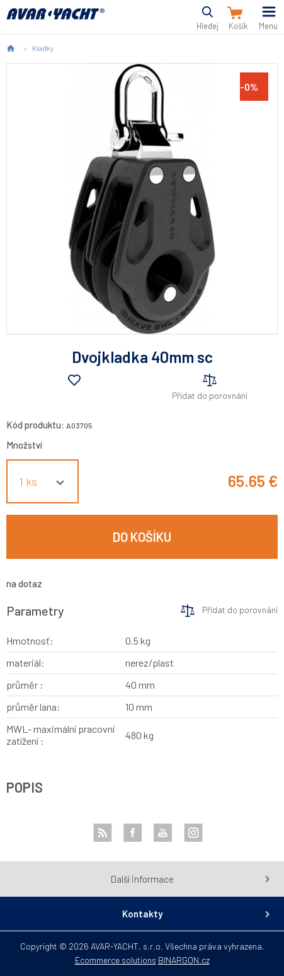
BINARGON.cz (184, 960)
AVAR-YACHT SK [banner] (55, 21)
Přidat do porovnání (209, 395)
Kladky (43, 47)
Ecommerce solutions (115, 960)
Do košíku (142, 536)
